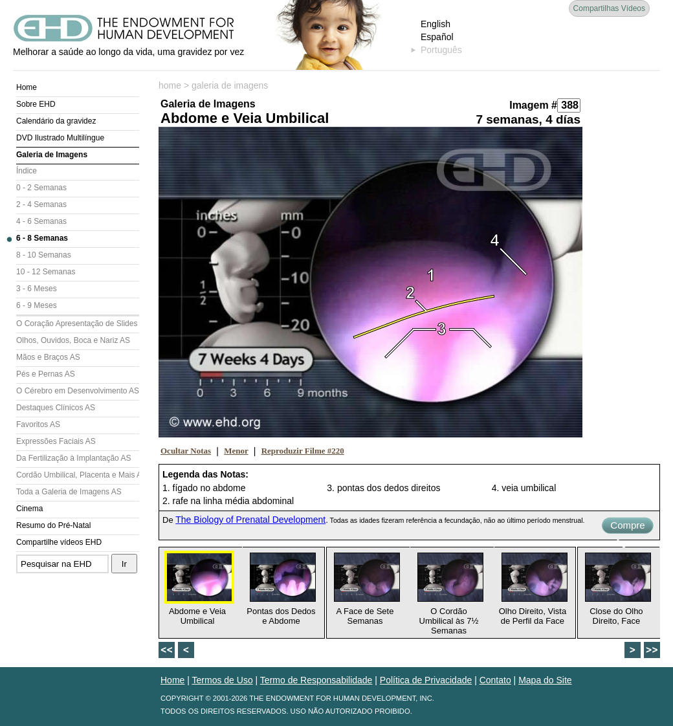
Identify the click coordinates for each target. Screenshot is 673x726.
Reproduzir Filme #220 (302, 451)
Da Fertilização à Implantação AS (73, 458)
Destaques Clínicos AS (55, 407)
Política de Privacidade (426, 680)
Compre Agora (627, 527)
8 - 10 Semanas (43, 254)
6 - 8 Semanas (42, 238)
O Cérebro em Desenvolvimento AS (77, 390)
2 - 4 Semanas (41, 204)
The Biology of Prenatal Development (250, 519)
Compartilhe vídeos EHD (59, 542)
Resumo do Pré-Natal (53, 525)
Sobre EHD (36, 104)
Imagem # (533, 105)
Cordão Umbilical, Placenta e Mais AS (77, 474)
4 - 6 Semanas (41, 221)
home (170, 85)
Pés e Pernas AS (45, 374)
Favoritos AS (38, 424)
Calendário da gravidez (56, 121)
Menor (236, 451)
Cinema (29, 508)
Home (26, 87)
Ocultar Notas (185, 451)
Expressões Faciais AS (56, 441)
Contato (495, 680)
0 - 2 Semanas (41, 187)
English (435, 24)
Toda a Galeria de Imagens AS (69, 491)
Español (437, 37)
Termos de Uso (222, 680)
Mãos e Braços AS (48, 357)
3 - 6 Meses (36, 288)
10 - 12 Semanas (45, 271)
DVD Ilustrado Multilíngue (60, 137)
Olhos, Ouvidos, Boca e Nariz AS (73, 340)
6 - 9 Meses (36, 305)
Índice (26, 170)
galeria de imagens (230, 85)
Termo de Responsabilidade (316, 680)
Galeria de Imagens (51, 154)
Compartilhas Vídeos (609, 8)
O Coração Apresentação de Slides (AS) (77, 323)
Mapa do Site (545, 680)
